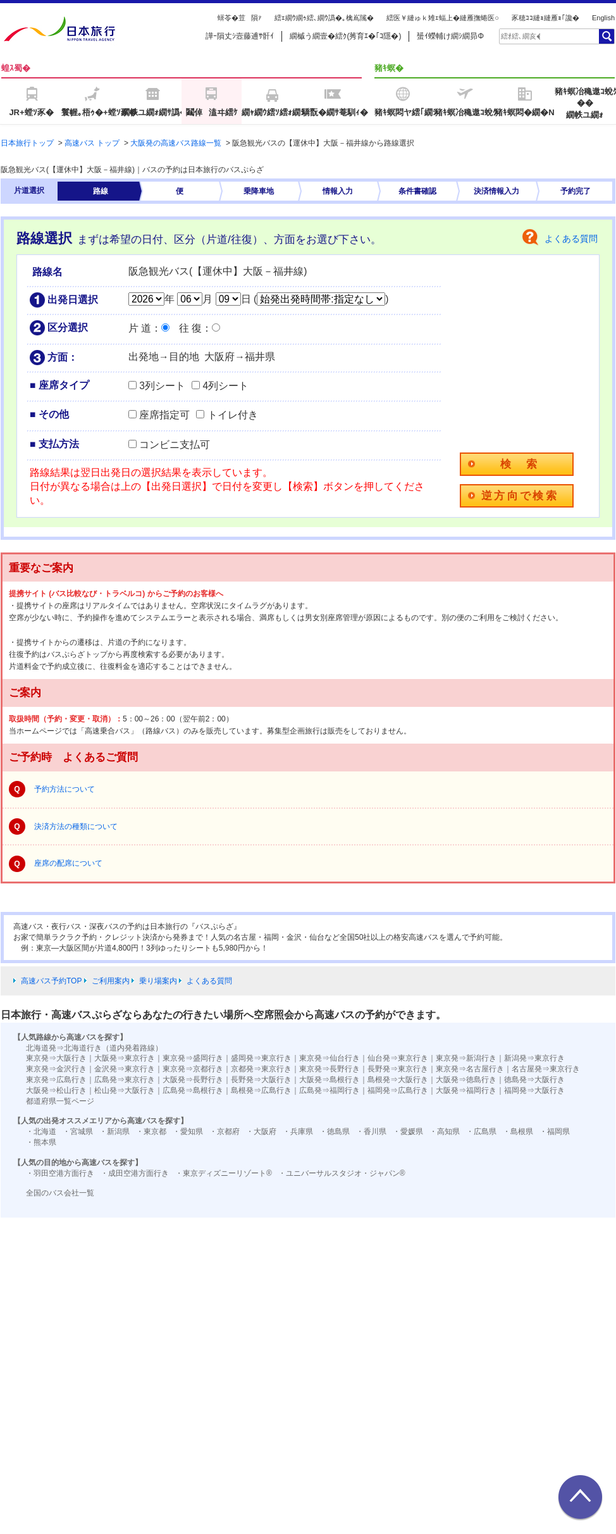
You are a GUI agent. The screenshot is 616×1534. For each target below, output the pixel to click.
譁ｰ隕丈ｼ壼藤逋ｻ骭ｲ (240, 36)
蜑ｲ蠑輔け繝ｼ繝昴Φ (450, 36)
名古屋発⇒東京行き (546, 1068)
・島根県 (518, 1131)
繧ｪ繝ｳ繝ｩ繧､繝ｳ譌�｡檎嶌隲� (324, 18)
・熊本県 (41, 1142)
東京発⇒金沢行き (56, 1068)
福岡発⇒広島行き (397, 1090)
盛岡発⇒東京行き (261, 1058)
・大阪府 (261, 1131)
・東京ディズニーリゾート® (223, 1173)
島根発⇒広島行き (261, 1090)
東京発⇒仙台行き (329, 1058)
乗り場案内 (158, 980)
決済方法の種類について (76, 826)
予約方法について (64, 789)
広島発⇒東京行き (124, 1079)
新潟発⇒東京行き (534, 1058)
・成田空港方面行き (135, 1173)
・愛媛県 (408, 1131)
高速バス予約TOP (51, 980)
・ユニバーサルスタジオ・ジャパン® (341, 1173)
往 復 (190, 328)
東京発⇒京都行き (193, 1068)
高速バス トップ (92, 143)
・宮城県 (78, 1131)
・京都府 (224, 1131)
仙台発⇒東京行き (397, 1058)
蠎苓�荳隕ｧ (240, 18)
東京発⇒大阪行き (56, 1058)
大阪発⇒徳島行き (466, 1079)
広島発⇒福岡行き (329, 1090)
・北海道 (41, 1131)
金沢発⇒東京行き (124, 1068)
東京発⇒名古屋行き (470, 1068)
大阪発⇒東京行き (124, 1058)
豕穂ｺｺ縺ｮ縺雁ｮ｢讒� (545, 18)
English (603, 18)
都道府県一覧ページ (60, 1101)
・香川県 (371, 1131)
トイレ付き (232, 414)
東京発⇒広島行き (56, 1079)
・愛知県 (188, 1131)
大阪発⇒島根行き (329, 1079)
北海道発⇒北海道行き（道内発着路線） (94, 1048)
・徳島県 (334, 1131)
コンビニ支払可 (174, 444)
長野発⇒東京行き (397, 1068)
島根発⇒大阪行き (397, 1079)
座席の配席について (68, 863)
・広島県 (481, 1131)
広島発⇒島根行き (193, 1090)
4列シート (225, 385)
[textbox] (520, 36)
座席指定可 (164, 414)
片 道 (139, 328)
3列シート (162, 385)
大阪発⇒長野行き (193, 1079)
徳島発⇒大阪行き (534, 1079)
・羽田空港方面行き (60, 1173)
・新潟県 (114, 1131)
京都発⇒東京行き (261, 1068)
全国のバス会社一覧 (60, 1192)
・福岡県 (554, 1131)
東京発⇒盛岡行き (193, 1058)
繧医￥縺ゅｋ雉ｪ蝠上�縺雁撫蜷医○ (442, 18)
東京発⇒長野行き (329, 1068)
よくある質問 (571, 239)
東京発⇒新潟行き (466, 1058)
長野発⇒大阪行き (261, 1079)
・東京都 (151, 1131)
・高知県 (444, 1131)
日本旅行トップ (27, 143)
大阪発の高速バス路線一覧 (175, 143)
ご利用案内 (111, 980)
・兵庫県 (298, 1131)
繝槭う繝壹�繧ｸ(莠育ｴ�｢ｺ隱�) (345, 36)
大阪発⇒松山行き (56, 1090)
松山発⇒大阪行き (124, 1090)
